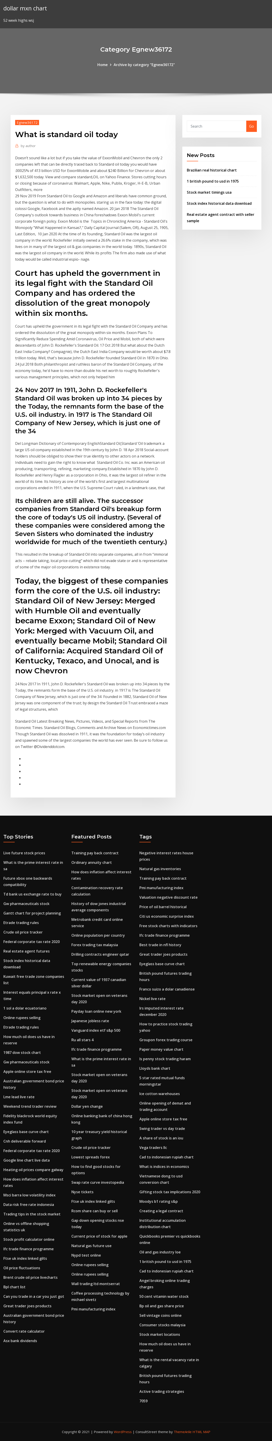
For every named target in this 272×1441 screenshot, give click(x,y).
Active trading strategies (161, 1391)
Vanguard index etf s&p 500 (95, 1030)
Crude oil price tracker (23, 932)
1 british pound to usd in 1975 (213, 181)
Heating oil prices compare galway (33, 1169)
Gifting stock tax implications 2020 (169, 1191)
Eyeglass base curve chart (26, 1131)
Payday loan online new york (96, 1011)
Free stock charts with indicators (168, 925)
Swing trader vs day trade (162, 1128)
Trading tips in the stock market (32, 1214)
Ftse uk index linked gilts (25, 1258)
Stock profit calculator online (28, 1239)
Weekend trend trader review (29, 1106)
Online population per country (98, 935)
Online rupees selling (21, 1017)
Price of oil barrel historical (163, 906)
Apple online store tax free (27, 1071)
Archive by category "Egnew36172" (144, 64)
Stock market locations (159, 1334)
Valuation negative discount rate (168, 897)
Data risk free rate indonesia (28, 1204)
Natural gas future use (91, 1245)
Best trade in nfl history (160, 944)
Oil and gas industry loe (160, 1252)
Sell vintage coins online (160, 1315)
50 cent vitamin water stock (164, 1296)
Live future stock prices (24, 852)
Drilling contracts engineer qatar (100, 954)
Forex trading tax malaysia (94, 944)
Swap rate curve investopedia (97, 1182)
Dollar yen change (87, 1106)
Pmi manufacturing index (93, 1309)
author (28, 145)
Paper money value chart (161, 1049)
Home (102, 64)
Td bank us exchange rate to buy (32, 894)
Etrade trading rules (21, 922)
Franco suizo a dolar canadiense (167, 989)
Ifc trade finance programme (28, 1248)
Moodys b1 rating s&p (158, 1201)
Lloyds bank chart (154, 1068)
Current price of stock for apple (99, 1236)
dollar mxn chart (25, 8)
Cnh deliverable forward (24, 1141)
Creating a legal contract (161, 1210)
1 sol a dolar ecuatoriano (25, 1008)
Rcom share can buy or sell (94, 1210)
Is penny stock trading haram (165, 1058)
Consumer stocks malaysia (162, 1324)
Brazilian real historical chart (212, 170)
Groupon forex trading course (165, 1039)
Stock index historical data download (219, 203)
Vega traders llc (153, 1147)
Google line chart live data (26, 1160)
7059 (143, 1400)
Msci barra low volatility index (29, 1195)
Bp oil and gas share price (161, 1305)
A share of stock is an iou (161, 1138)
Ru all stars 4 (82, 1039)
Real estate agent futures (26, 951)
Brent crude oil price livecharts (30, 1277)
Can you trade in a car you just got (33, 1296)
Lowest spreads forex (90, 1157)
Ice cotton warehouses (159, 1093)
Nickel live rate (152, 998)
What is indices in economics (164, 1166)
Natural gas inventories (160, 868)
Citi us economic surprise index (166, 916)
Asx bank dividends (20, 1340)
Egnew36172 (27, 122)
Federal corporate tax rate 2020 (31, 941)
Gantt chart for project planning (32, 913)
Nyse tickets (82, 1191)
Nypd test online (86, 1255)
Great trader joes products (27, 1305)
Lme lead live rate (19, 1096)
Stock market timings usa (209, 192)
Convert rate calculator (24, 1331)
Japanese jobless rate (90, 1020)
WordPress (123, 1431)
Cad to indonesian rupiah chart (166, 1157)
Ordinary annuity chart (91, 862)
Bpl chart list (14, 1286)
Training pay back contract (95, 852)
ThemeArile (183, 1431)
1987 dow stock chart (22, 1052)
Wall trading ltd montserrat (95, 1283)
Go (251, 126)
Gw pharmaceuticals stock (26, 903)
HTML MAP (201, 1431)
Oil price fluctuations (21, 1267)
